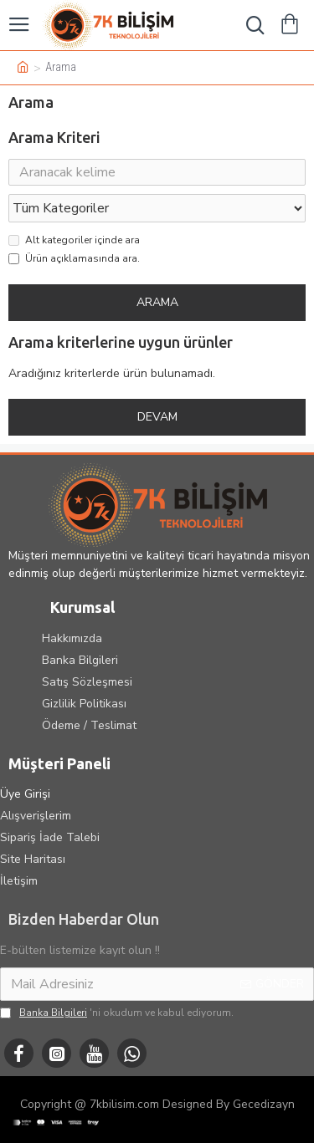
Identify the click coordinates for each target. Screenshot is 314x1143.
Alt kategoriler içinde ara (74, 240)
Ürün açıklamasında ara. (74, 258)
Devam (157, 417)
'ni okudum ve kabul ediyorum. (117, 1012)
